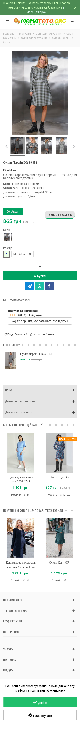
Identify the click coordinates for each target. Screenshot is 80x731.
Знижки (8, 649)
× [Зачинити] (75, 8)
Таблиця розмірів (59, 215)
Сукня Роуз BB (59, 477)
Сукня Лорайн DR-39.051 (36, 354)
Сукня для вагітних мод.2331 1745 (21, 479)
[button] (40, 390)
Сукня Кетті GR (59, 562)
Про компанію (12, 600)
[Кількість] (40, 266)
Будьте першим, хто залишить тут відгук (39, 321)
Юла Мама (10, 170)
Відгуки (8, 670)
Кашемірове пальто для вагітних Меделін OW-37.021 (21, 567)
